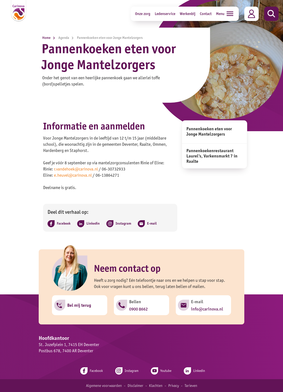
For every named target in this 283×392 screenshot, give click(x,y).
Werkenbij (187, 13)
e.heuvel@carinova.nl (73, 175)
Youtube (162, 370)
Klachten (156, 385)
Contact (206, 13)
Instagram (126, 370)
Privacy (174, 385)
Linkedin (196, 370)
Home (49, 38)
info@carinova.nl (207, 309)
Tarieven (191, 385)
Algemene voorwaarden (103, 385)
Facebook (89, 370)
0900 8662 (138, 309)
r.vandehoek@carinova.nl (76, 169)
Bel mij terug (79, 305)
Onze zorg (142, 13)
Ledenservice (165, 13)
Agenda (67, 38)
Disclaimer (135, 385)
